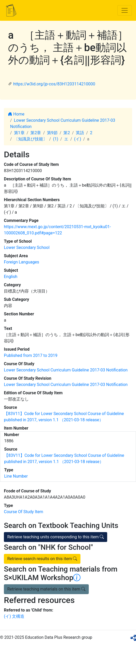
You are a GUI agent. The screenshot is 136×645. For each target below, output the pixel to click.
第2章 (35, 132)
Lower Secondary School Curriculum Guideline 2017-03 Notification (66, 370)
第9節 (52, 132)
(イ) (77, 139)
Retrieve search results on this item (42, 558)
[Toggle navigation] (124, 10)
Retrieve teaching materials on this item (46, 589)
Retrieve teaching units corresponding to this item (55, 536)
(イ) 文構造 (14, 616)
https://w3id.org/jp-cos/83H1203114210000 (54, 84)
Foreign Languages (21, 262)
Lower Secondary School (27, 247)
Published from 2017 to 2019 (30, 355)
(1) (55, 139)
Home (16, 114)
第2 (66, 132)
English (10, 276)
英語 (80, 132)
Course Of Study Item (23, 511)
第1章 (19, 132)
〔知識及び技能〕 (30, 139)
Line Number (16, 476)
